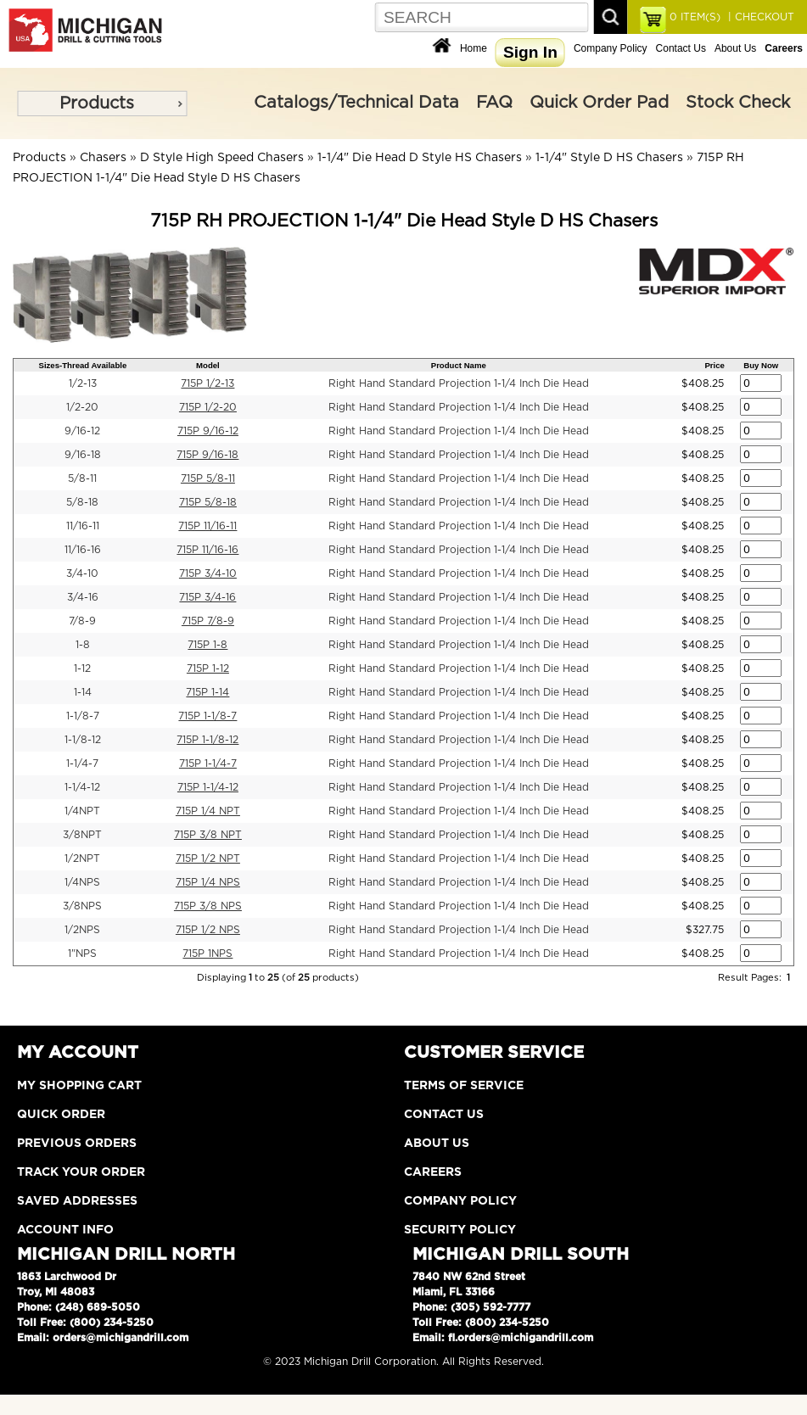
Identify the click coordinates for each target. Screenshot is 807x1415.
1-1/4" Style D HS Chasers (609, 158)
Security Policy (460, 1230)
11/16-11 (82, 526)
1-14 (83, 692)
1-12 (82, 668)
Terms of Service (464, 1086)
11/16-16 (82, 550)
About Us (735, 48)
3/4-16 (82, 597)
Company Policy (610, 48)
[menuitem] (102, 103)
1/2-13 (83, 383)
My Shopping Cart (79, 1086)
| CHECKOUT (759, 17)
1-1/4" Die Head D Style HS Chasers (419, 158)
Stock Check (738, 102)
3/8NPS (82, 906)
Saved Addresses (77, 1201)
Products (96, 103)
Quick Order (61, 1115)
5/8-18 (82, 502)
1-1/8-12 (82, 740)
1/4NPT (82, 811)
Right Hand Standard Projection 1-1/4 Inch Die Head (458, 383)
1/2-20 (82, 407)
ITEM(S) (695, 17)
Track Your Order (81, 1172)
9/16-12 (82, 431)
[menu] (102, 103)
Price (714, 365)
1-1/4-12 (82, 787)
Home (473, 48)
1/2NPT (82, 858)
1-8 (83, 645)
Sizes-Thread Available (83, 365)
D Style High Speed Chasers (222, 158)
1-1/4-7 (82, 763)
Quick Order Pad (599, 102)
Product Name (458, 365)
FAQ (494, 102)
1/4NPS (82, 882)
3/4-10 (82, 573)
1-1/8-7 (82, 716)
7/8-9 (82, 621)
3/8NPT (82, 835)
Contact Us (681, 48)
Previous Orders (77, 1143)
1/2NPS (82, 930)
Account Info (65, 1230)
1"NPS (82, 953)
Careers (433, 1172)
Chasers (103, 158)
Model (208, 365)
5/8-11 (82, 478)
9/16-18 (82, 455)
